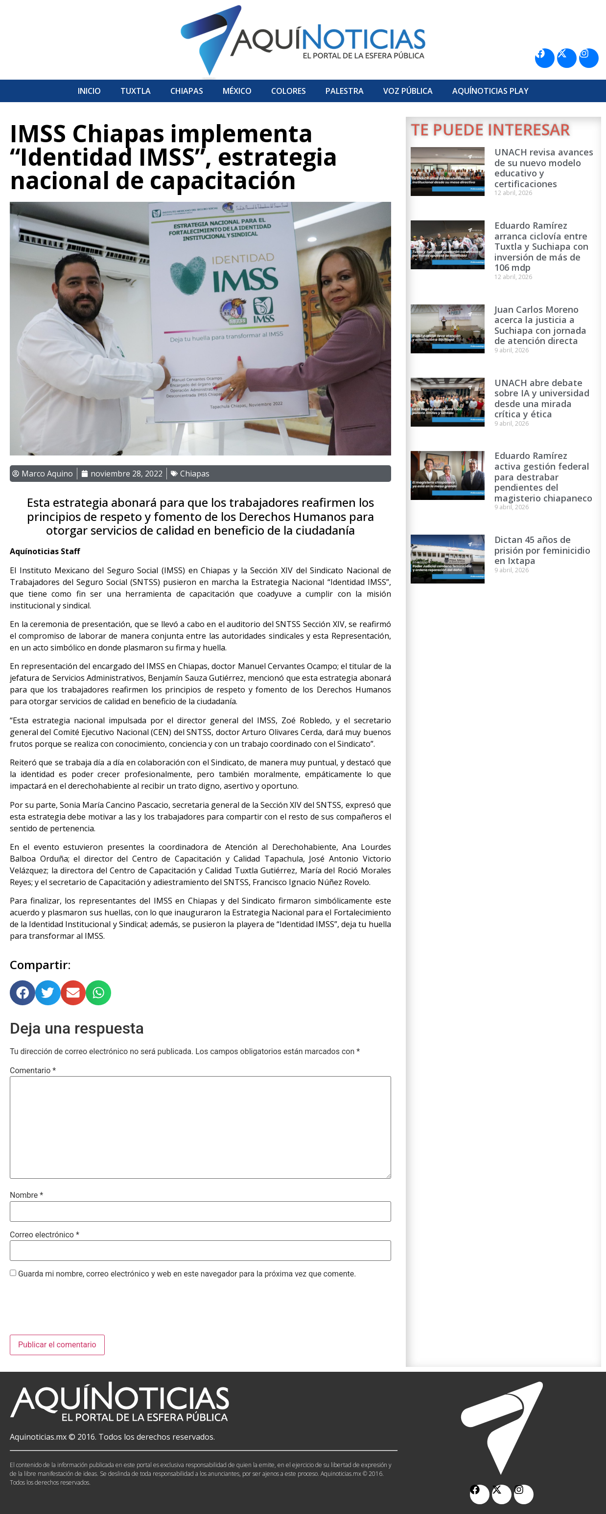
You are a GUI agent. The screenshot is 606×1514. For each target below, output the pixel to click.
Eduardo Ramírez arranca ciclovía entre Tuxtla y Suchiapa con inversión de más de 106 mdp (541, 246)
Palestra (345, 91)
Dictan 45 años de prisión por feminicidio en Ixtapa (542, 550)
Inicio (89, 91)
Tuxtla (135, 91)
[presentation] (84, 1311)
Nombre (26, 1195)
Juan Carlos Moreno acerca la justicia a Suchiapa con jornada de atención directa (540, 325)
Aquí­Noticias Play (490, 91)
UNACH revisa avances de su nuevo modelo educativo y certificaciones (543, 168)
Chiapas (186, 91)
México (237, 91)
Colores (288, 91)
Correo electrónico (44, 1235)
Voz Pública (408, 91)
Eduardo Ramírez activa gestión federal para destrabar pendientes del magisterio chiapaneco (543, 476)
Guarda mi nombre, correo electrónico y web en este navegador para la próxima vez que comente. (187, 1274)
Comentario (33, 1071)
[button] (22, 993)
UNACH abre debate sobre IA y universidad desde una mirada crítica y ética (541, 398)
